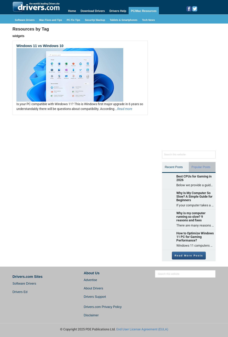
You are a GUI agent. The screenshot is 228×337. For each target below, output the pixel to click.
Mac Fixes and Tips (50, 20)
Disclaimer (91, 315)
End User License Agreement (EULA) (142, 329)
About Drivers (93, 288)
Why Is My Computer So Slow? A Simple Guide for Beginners (194, 196)
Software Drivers (25, 20)
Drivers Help (117, 10)
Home (72, 10)
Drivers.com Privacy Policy (103, 307)
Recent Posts (174, 167)
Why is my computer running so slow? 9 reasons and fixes (191, 216)
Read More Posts (189, 255)
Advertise (90, 280)
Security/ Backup (95, 20)
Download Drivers (93, 10)
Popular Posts (200, 167)
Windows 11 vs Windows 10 (39, 46)
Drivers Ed (19, 292)
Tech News (148, 20)
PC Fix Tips (73, 20)
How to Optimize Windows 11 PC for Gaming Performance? (195, 236)
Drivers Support (95, 297)
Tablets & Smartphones (123, 20)
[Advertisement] (189, 88)
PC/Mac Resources (144, 10)
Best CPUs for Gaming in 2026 (194, 178)
